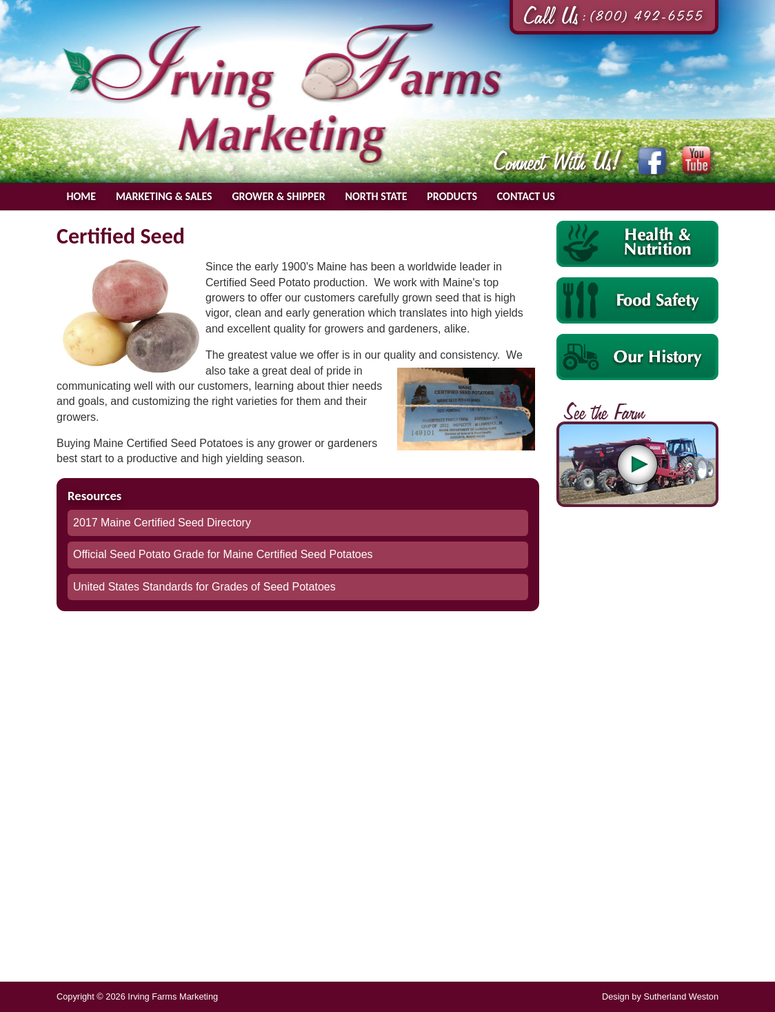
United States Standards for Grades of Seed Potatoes (204, 587)
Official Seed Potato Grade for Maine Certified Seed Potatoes (223, 554)
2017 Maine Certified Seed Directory (162, 522)
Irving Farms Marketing (283, 94)
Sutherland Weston (680, 996)
